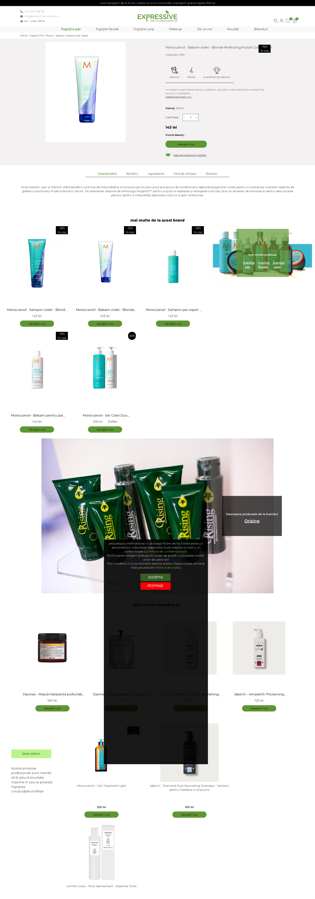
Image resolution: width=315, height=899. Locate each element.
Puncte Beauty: (175, 134)
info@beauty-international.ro (41, 16)
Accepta (155, 577)
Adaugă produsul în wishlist (190, 155)
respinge (155, 586)
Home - (25, 35)
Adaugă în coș (186, 144)
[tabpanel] (54, 660)
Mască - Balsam (55, 35)
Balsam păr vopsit (77, 35)
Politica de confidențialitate (167, 551)
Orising (252, 521)
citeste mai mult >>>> (178, 96)
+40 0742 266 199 (34, 11)
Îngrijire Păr (37, 35)
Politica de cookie (167, 567)
